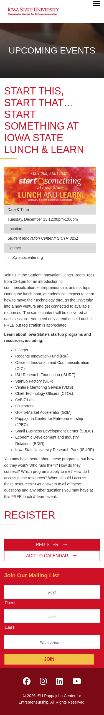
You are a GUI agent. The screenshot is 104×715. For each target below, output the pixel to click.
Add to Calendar (47, 555)
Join (49, 659)
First (9, 602)
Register (47, 544)
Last (9, 627)
